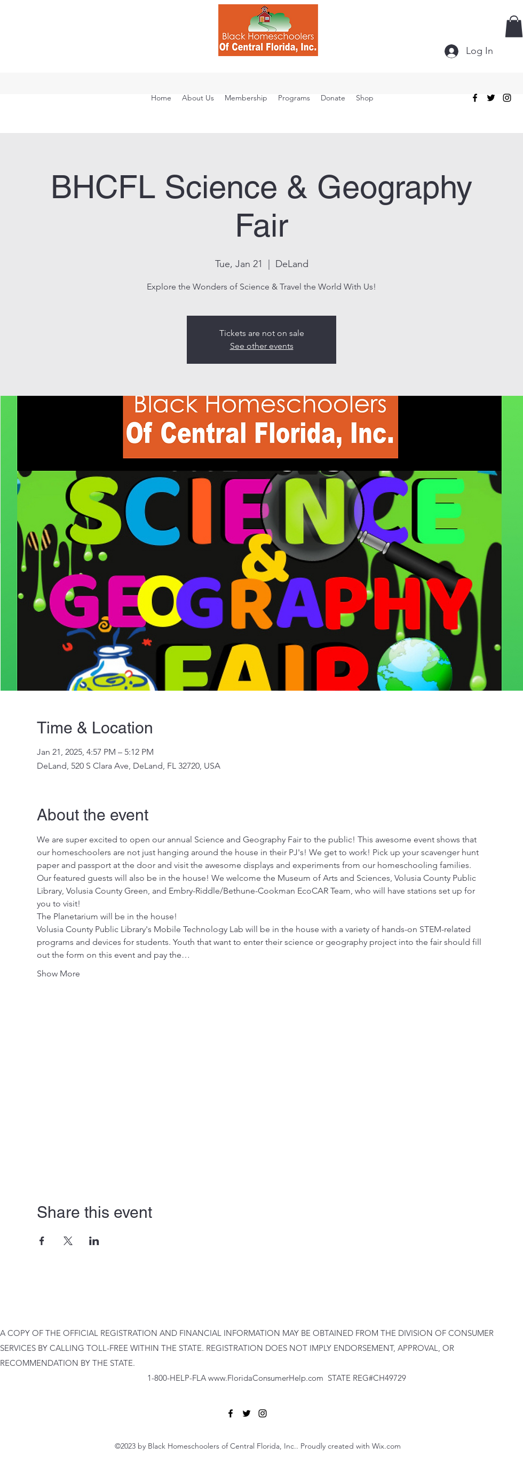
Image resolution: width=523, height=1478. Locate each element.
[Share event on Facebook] (42, 1241)
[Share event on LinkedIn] (94, 1241)
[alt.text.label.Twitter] (491, 97)
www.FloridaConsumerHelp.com (265, 1378)
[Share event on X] (68, 1241)
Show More (58, 973)
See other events (262, 346)
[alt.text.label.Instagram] (507, 97)
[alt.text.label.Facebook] (475, 97)
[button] (514, 26)
